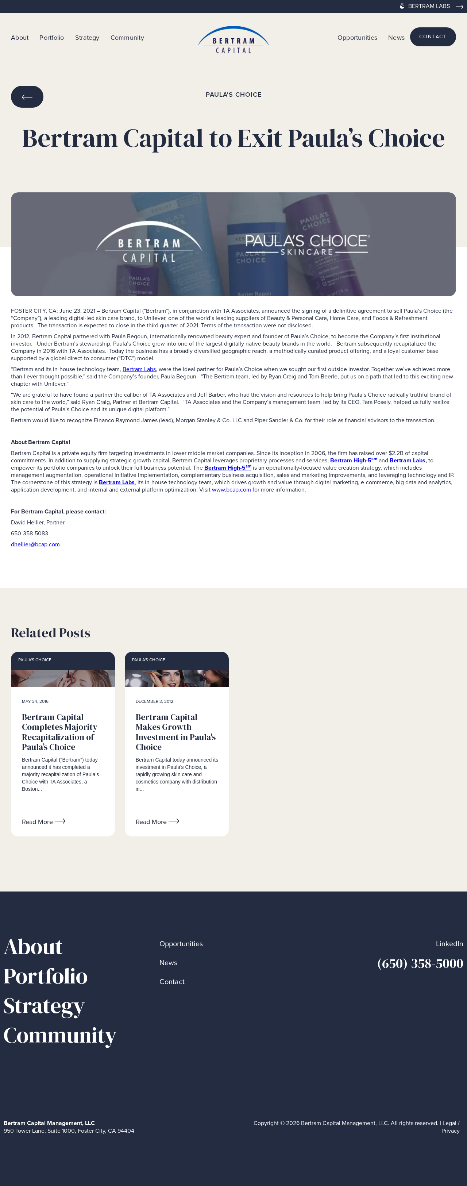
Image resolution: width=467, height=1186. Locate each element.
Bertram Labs (139, 369)
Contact (172, 982)
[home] (233, 37)
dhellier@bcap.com (35, 544)
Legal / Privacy (450, 1127)
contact (433, 37)
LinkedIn (449, 944)
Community (127, 37)
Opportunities (357, 37)
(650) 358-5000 (420, 963)
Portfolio (51, 37)
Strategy (87, 37)
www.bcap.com (231, 489)
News (396, 37)
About (19, 37)
